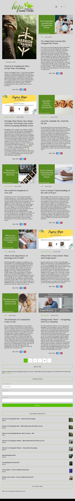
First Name (5, 390)
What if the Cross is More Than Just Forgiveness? (54, 256)
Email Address (6, 383)
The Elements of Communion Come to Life (17, 320)
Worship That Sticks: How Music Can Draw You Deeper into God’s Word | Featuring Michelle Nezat (18, 123)
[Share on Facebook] (21, 89)
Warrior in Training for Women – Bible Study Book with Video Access (23, 440)
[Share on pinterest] (25, 89)
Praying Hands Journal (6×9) (10, 462)
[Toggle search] (61, 6)
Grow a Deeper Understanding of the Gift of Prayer (55, 191)
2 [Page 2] (30, 360)
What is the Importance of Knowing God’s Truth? (16, 256)
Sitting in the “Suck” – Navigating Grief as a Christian (55, 320)
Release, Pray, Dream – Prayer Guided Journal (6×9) (17, 476)
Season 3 (12, 117)
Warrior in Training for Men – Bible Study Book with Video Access (22, 425)
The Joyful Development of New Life (16, 191)
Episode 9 (7, 117)
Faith (42, 37)
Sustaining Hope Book (9, 455)
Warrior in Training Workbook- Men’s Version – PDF (18, 433)
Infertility (10, 186)
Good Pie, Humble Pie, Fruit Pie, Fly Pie (55, 122)
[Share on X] (23, 89)
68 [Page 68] (44, 360)
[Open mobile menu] (56, 6)
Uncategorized (45, 117)
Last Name (5, 397)
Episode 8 (43, 251)
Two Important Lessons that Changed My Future (53, 42)
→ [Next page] (49, 360)
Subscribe (37, 405)
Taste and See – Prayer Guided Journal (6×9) (15, 469)
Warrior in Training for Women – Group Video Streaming (19, 447)
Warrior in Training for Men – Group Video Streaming (17, 67)
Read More (9, 372)
